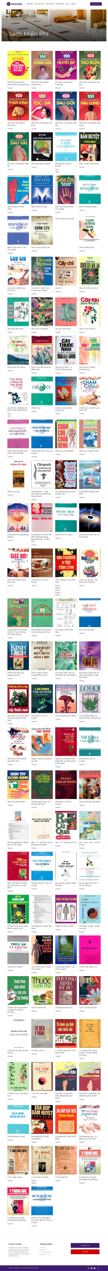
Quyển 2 (57, 588)
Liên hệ (73, 4)
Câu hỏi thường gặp (45, 1252)
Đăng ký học (96, 3)
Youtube (85, 1252)
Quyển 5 (57, 595)
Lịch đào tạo (85, 1245)
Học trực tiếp (39, 4)
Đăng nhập (43, 1254)
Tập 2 (57, 172)
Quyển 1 (57, 585)
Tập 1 (57, 169)
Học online (49, 4)
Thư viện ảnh (59, 4)
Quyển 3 (57, 590)
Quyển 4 (57, 592)
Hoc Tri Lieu (21, 1268)
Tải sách (10, 88)
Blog (67, 4)
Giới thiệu (30, 4)
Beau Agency (35, 1268)
